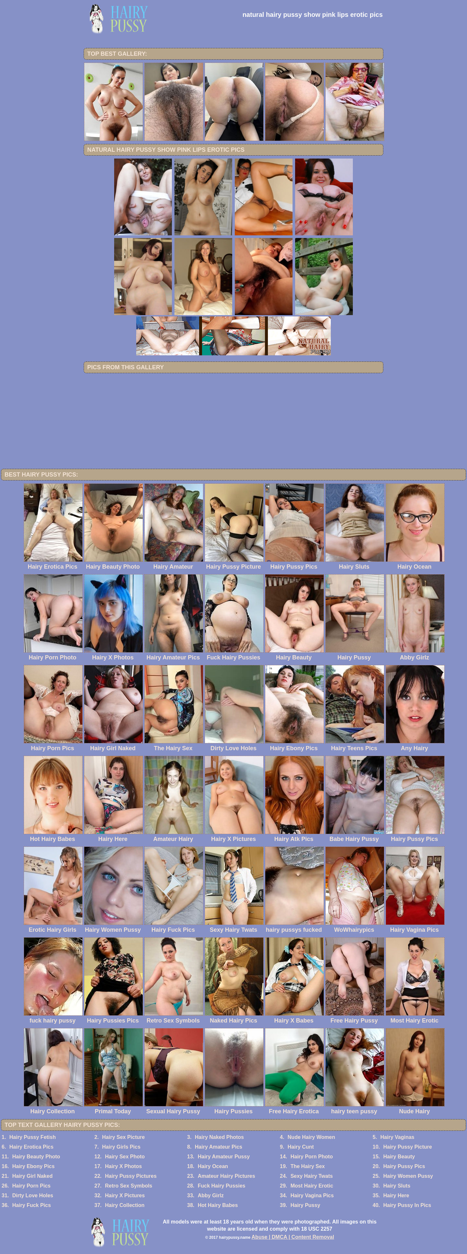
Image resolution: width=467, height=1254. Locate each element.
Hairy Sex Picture (123, 1137)
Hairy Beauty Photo (36, 1156)
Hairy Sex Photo (125, 1156)
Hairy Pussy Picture (407, 1147)
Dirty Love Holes (32, 1195)
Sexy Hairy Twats (312, 1176)
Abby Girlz (211, 1195)
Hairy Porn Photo (312, 1156)
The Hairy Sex (308, 1166)
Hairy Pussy (305, 1205)
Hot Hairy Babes (218, 1205)
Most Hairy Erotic (312, 1186)
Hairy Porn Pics (31, 1186)
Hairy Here (396, 1195)
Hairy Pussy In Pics (407, 1205)
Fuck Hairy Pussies (221, 1186)
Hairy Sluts (397, 1186)
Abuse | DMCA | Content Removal (293, 1237)
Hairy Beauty (399, 1156)
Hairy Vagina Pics (312, 1195)
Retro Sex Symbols (128, 1186)
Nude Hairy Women (311, 1137)
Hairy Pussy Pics (404, 1166)
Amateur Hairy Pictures (226, 1176)
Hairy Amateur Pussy (224, 1156)
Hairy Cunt (301, 1147)
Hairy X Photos (123, 1166)
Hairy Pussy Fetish (32, 1137)
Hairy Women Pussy (408, 1176)
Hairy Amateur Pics (218, 1147)
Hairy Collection (125, 1205)
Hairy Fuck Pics (31, 1205)
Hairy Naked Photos (219, 1137)
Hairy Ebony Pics (33, 1166)
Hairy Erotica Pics (31, 1147)
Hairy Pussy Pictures (131, 1176)
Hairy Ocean (213, 1166)
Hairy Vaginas (397, 1137)
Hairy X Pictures (125, 1195)
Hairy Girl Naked (32, 1176)
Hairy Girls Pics (121, 1147)
